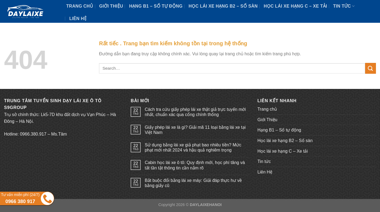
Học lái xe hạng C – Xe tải (295, 6)
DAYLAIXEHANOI (206, 205)
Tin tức (344, 6)
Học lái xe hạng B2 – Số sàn (223, 6)
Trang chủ (79, 6)
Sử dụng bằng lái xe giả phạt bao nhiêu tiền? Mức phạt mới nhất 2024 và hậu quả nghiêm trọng (193, 147)
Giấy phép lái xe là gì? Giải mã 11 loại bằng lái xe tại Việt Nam (195, 130)
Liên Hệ (78, 18)
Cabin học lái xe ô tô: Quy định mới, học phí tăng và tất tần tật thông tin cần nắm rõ (195, 165)
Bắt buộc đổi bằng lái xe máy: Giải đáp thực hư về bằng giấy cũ (193, 183)
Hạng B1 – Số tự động (156, 6)
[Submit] (370, 68)
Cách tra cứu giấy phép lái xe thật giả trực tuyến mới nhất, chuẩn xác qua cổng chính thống (195, 112)
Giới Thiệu (111, 6)
